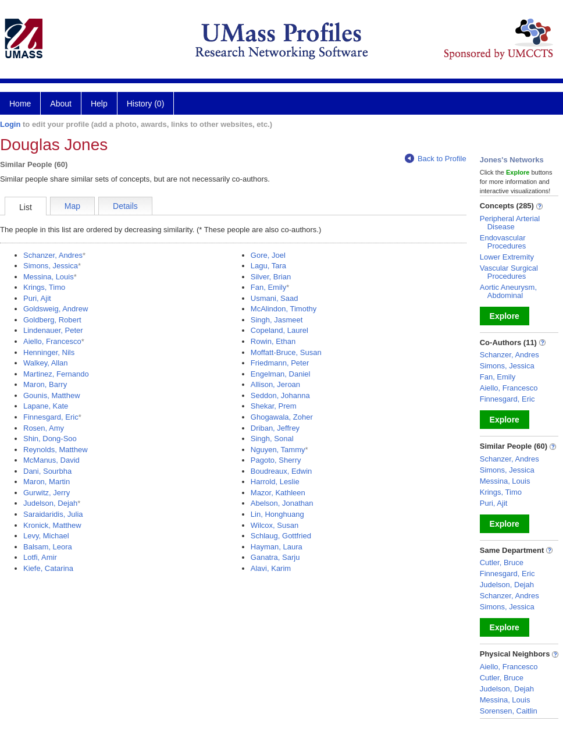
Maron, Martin (46, 481)
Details (125, 206)
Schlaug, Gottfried (281, 535)
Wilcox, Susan (274, 525)
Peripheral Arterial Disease (510, 222)
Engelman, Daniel (281, 374)
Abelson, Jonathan (282, 503)
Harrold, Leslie (275, 481)
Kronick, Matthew (52, 525)
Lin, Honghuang (277, 514)
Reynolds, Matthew (55, 449)
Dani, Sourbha (47, 471)
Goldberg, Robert (52, 319)
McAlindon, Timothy (283, 308)
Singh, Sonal (272, 438)
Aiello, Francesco (52, 341)
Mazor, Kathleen (278, 492)
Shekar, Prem (274, 406)
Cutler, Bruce (501, 562)
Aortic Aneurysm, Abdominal (508, 291)
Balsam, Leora (47, 546)
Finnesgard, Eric (51, 417)
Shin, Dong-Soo (50, 438)
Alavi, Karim (271, 568)
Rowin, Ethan (273, 341)
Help (99, 103)
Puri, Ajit (37, 298)
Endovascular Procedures (503, 241)
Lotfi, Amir (40, 557)
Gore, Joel (268, 255)
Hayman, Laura (276, 546)
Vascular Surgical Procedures (509, 272)
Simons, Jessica (50, 265)
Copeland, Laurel (279, 330)
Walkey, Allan (45, 363)
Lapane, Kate (45, 406)
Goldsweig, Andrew (55, 308)
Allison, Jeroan (275, 384)
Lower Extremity (507, 257)
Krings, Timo (44, 287)
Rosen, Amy (43, 428)
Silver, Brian (271, 276)
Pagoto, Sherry (276, 460)
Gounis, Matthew (51, 395)
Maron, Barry (45, 384)
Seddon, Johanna (280, 395)
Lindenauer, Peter (53, 330)
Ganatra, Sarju (275, 557)
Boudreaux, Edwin (281, 471)
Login (10, 124)
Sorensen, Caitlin (508, 711)
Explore (504, 316)
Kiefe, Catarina (48, 568)
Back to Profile (435, 158)
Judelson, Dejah (50, 503)
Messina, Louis (48, 276)
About (61, 103)
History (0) (146, 103)
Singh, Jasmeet (277, 319)
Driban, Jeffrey (275, 428)
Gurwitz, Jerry (46, 492)
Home (20, 103)
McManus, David (51, 460)
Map (72, 206)
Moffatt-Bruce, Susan (286, 352)
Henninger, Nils (48, 352)
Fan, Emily (268, 287)
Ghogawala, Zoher (282, 417)
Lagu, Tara (268, 265)
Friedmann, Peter (280, 363)
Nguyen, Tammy (278, 449)
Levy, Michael (46, 535)
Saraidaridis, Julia (53, 514)
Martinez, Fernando (56, 374)
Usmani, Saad (274, 298)
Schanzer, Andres (53, 255)
